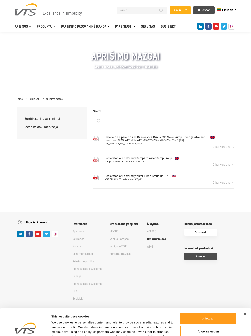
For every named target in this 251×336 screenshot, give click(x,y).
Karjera (77, 246)
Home (20, 99)
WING (150, 246)
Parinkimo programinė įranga (83, 26)
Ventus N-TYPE (118, 246)
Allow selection (208, 307)
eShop (203, 10)
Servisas (148, 26)
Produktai (44, 26)
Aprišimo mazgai (54, 99)
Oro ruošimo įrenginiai (124, 224)
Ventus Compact (119, 239)
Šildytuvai (153, 224)
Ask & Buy (180, 10)
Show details (206, 328)
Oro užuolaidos (156, 239)
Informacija (80, 224)
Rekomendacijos (83, 254)
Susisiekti (168, 26)
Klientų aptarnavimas (198, 224)
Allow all (208, 294)
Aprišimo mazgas (120, 254)
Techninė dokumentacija (41, 127)
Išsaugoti (201, 256)
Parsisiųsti (123, 26)
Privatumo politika (83, 261)
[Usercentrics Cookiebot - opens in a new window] (25, 328)
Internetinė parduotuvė (198, 248)
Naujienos (78, 239)
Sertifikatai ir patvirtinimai (42, 119)
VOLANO (151, 231)
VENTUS (114, 231)
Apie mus (21, 26)
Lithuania (225, 10)
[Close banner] (245, 290)
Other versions (221, 147)
